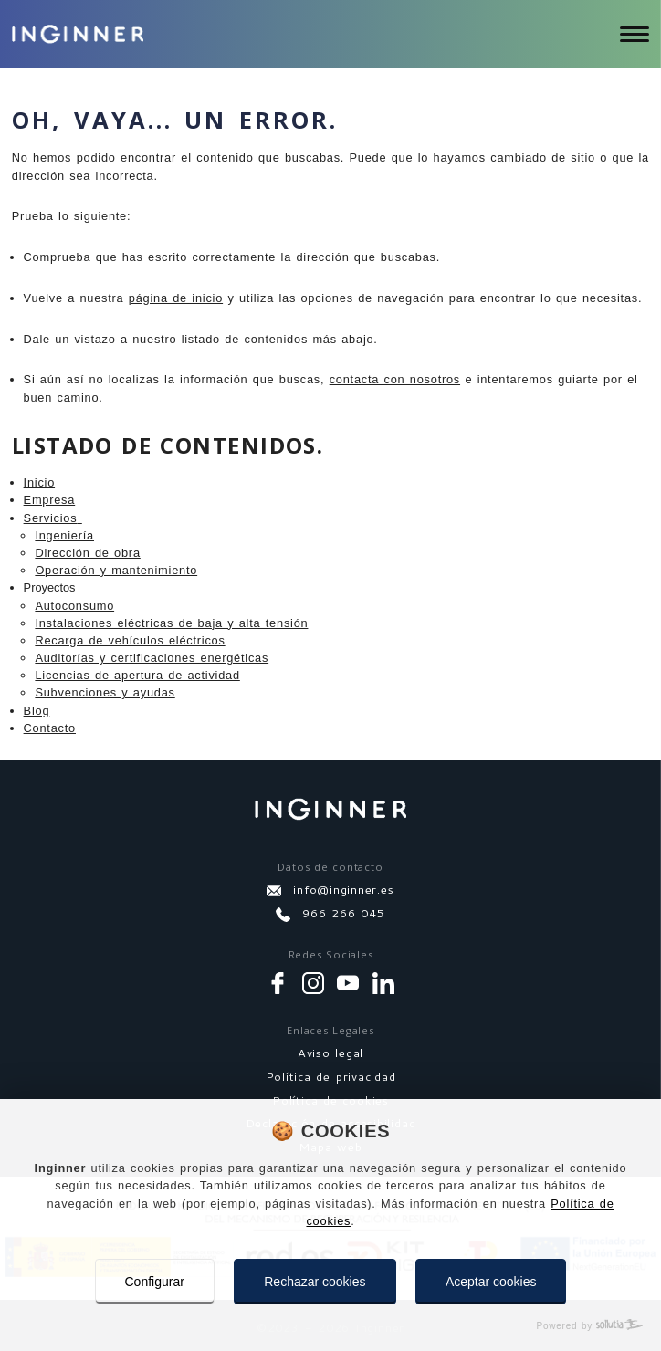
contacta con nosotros (395, 379)
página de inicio (176, 298)
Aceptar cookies (491, 1281)
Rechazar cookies (314, 1281)
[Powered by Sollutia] (330, 1326)
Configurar (154, 1281)
